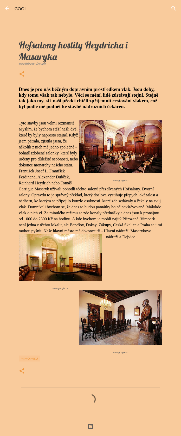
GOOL (21, 8)
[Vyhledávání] (174, 8)
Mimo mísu (29, 358)
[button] (22, 74)
